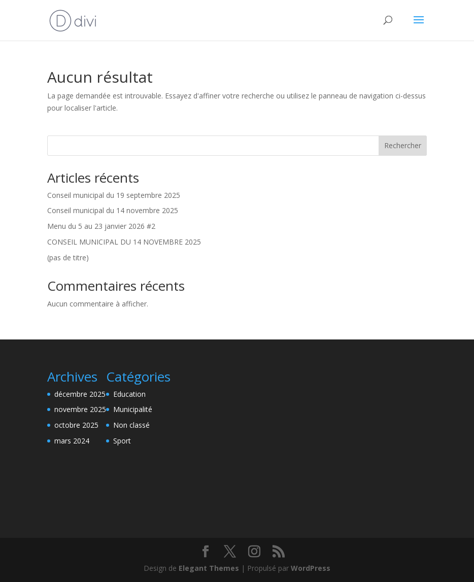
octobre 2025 (76, 425)
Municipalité (132, 409)
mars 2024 (71, 441)
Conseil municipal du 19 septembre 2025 (113, 195)
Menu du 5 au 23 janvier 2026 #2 (101, 226)
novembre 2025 (80, 409)
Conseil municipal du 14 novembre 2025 (112, 210)
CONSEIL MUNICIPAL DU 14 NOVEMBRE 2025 (124, 242)
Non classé (131, 425)
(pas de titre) (68, 257)
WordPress (310, 568)
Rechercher (402, 145)
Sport (122, 441)
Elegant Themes (209, 568)
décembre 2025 (80, 394)
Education (129, 394)
